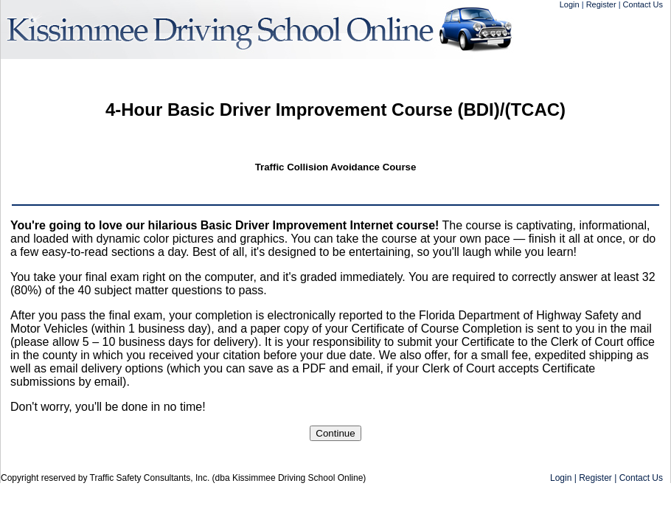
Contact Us (643, 4)
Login (570, 4)
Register (601, 4)
